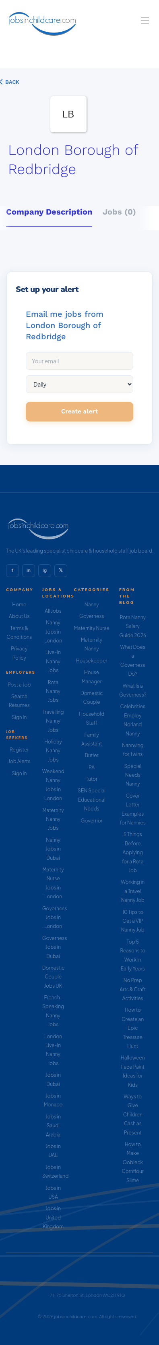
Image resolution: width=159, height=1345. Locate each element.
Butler (92, 755)
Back (11, 82)
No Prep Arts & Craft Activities (133, 989)
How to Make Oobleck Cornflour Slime (133, 1162)
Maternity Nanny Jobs (53, 819)
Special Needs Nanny (132, 775)
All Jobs (53, 611)
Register (19, 750)
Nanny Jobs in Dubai (53, 849)
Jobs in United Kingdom (53, 1217)
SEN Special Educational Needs (91, 800)
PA (92, 767)
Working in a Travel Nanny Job (133, 891)
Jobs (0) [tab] (119, 212)
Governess (91, 616)
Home (19, 605)
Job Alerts (19, 761)
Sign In (19, 717)
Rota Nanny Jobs (53, 691)
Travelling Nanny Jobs (53, 721)
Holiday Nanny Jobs (53, 751)
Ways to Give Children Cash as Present (132, 1115)
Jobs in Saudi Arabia (53, 1126)
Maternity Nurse (91, 628)
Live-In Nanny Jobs (53, 661)
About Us (19, 616)
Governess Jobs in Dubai (54, 947)
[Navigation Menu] (145, 20)
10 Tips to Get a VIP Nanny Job (133, 921)
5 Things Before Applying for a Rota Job (133, 852)
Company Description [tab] (49, 212)
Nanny (92, 605)
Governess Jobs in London (54, 917)
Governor (92, 821)
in (29, 570)
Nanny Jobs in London (53, 632)
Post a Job (19, 685)
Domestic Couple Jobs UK (53, 977)
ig (45, 570)
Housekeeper (91, 661)
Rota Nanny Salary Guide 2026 (132, 626)
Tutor (91, 779)
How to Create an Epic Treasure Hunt (133, 1028)
